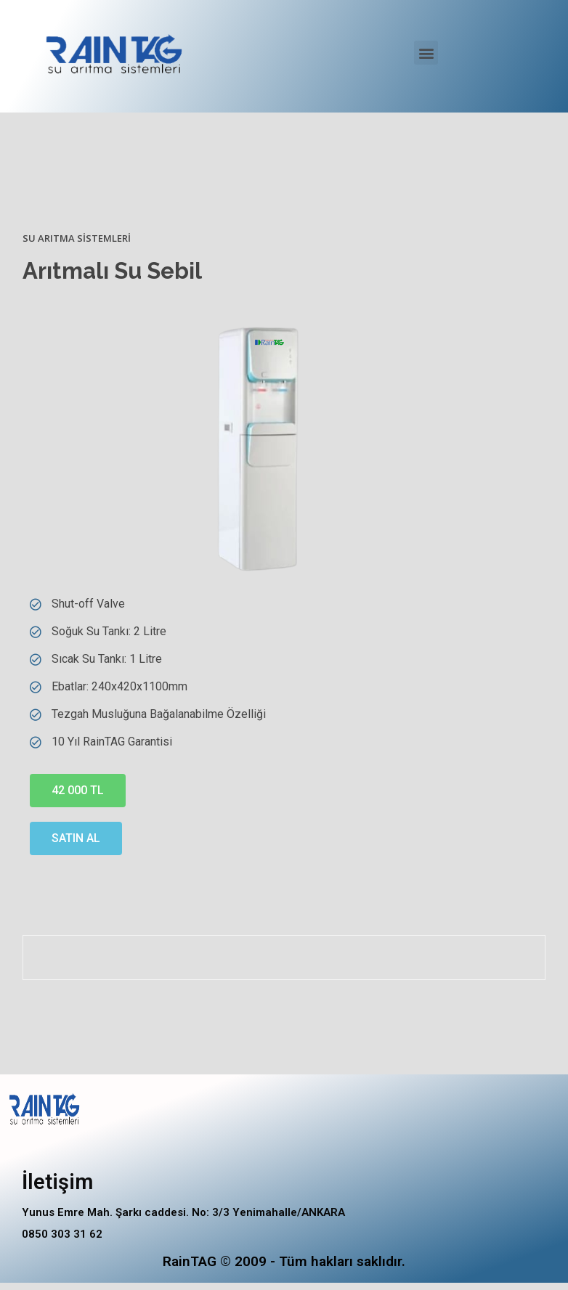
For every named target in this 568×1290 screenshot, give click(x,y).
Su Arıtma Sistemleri (77, 238)
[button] (426, 53)
